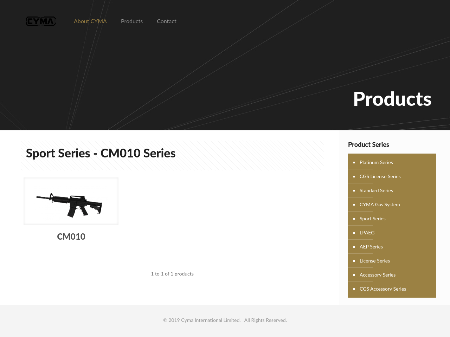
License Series (375, 261)
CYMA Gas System (380, 204)
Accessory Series (378, 275)
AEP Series (371, 246)
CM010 (71, 236)
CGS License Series (380, 176)
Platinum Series (376, 162)
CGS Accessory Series (383, 289)
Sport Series (373, 218)
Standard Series (376, 190)
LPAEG (367, 232)
